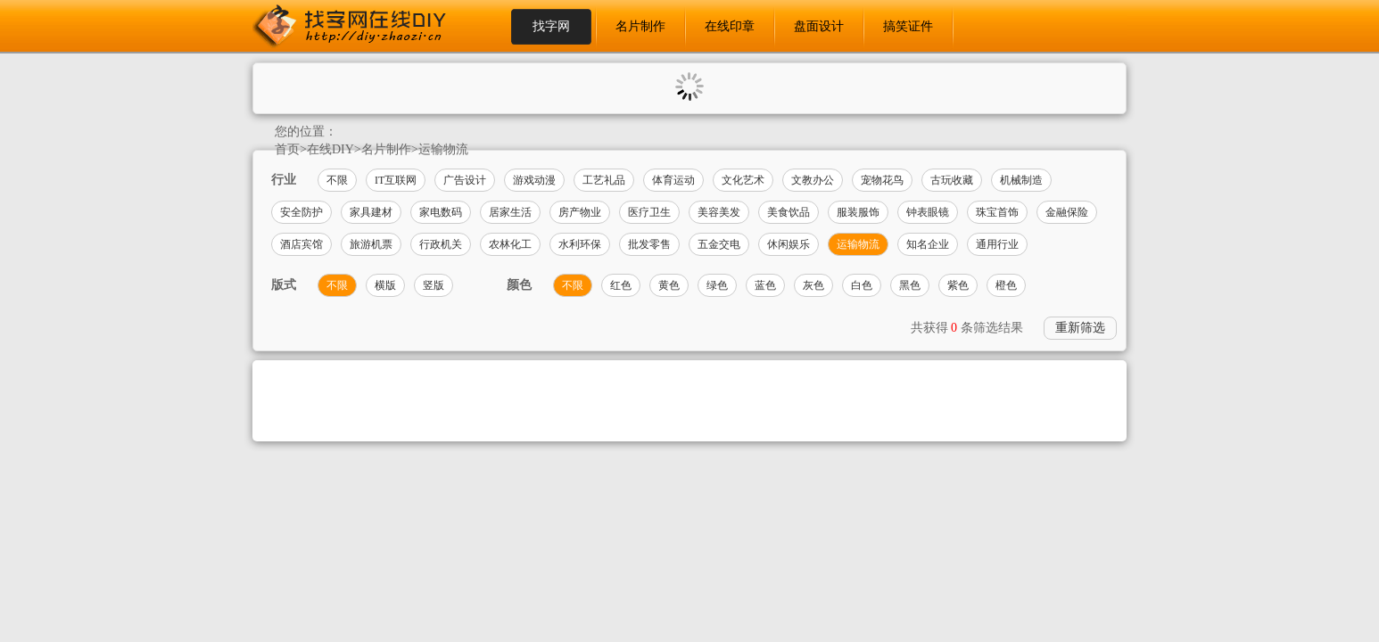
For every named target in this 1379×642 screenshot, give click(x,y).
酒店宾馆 (301, 244)
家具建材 (371, 212)
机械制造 (1021, 180)
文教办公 (812, 180)
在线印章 (730, 26)
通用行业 (997, 244)
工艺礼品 (603, 180)
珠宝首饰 (997, 212)
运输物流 (443, 149)
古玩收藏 (951, 180)
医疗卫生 (649, 212)
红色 (621, 285)
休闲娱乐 (788, 244)
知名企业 (927, 244)
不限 (337, 180)
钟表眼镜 (927, 212)
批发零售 (649, 244)
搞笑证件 (908, 26)
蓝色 (765, 285)
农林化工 (510, 244)
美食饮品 (788, 212)
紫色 (958, 285)
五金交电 (719, 244)
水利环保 (579, 244)
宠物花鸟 (882, 180)
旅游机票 (371, 244)
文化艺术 (743, 180)
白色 (861, 285)
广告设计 (464, 180)
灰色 (813, 285)
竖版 (433, 285)
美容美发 (719, 212)
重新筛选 (1080, 327)
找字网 (551, 26)
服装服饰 (858, 212)
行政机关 (440, 244)
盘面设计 (819, 26)
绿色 (717, 285)
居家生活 (510, 212)
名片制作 (640, 26)
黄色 (669, 285)
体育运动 (673, 180)
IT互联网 (396, 180)
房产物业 (579, 212)
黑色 (910, 285)
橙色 (1006, 285)
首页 (287, 149)
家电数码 (440, 212)
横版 (385, 285)
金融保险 (1066, 212)
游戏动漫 (534, 180)
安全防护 (301, 212)
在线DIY (330, 149)
